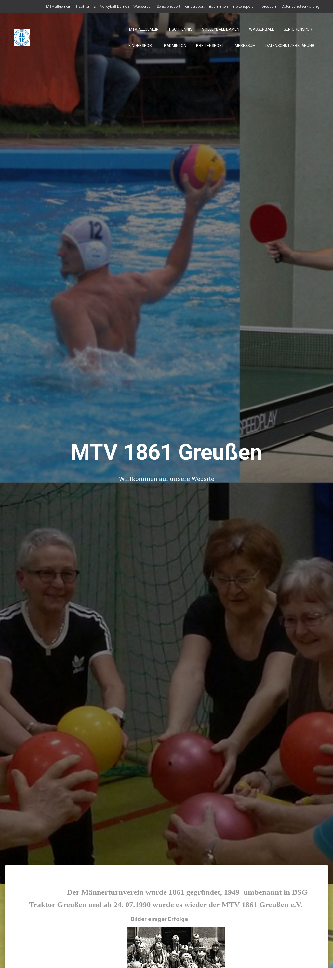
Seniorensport (168, 6)
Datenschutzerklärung (300, 6)
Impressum (267, 6)
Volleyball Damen (114, 6)
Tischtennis (85, 6)
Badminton (218, 6)
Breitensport (242, 6)
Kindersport (194, 6)
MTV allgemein (58, 6)
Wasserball (143, 6)
